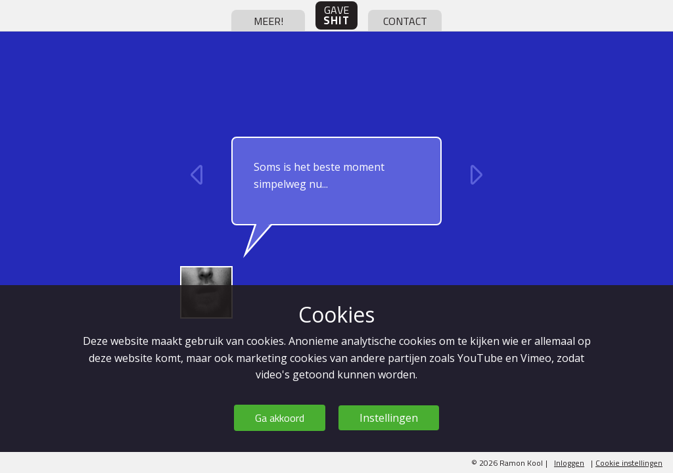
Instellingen (389, 418)
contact (405, 21)
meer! (268, 21)
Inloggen (569, 463)
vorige (198, 175)
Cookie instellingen (628, 463)
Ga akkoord (279, 418)
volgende (474, 175)
